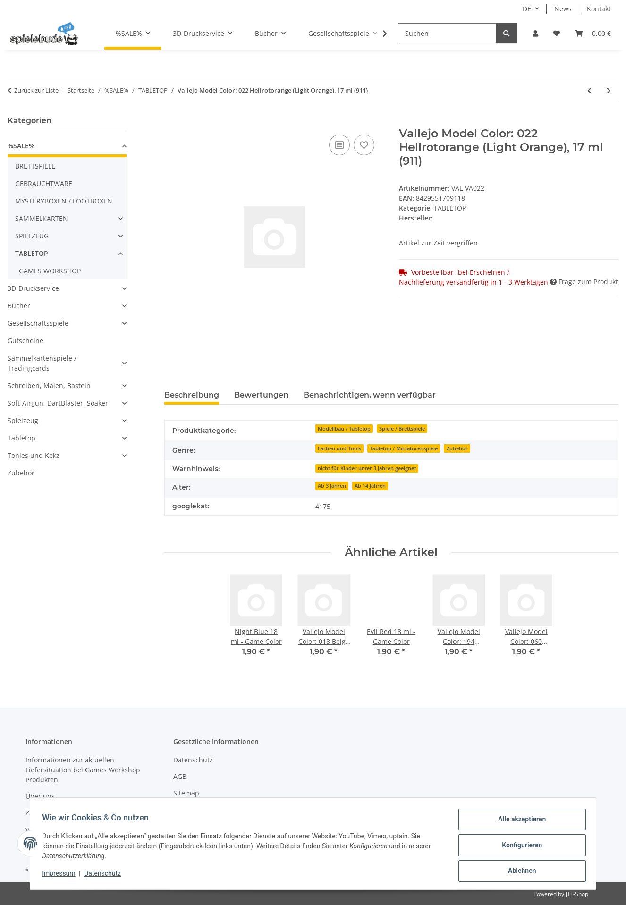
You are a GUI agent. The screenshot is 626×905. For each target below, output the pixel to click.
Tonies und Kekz (33, 455)
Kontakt (599, 8)
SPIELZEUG (32, 235)
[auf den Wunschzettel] (364, 145)
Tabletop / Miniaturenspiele (404, 448)
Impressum (61, 876)
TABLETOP (450, 207)
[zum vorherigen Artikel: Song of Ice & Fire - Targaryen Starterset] (589, 90)
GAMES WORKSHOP (50, 270)
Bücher (19, 305)
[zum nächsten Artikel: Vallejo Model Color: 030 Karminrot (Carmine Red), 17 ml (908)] (608, 90)
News (563, 8)
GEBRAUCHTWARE (43, 183)
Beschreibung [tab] (191, 394)
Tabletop (21, 437)
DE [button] (527, 8)
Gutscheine (25, 340)
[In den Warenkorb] (171, 122)
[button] (535, 33)
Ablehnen (519, 871)
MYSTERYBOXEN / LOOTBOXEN (63, 200)
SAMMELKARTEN (41, 218)
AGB (179, 776)
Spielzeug (23, 420)
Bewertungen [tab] (261, 394)
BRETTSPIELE (35, 165)
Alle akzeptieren (518, 822)
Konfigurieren (519, 847)
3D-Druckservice (33, 288)
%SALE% (21, 145)
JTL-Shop (577, 894)
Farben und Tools (339, 448)
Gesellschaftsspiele (38, 323)
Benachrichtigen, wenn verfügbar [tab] (370, 394)
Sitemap (186, 792)
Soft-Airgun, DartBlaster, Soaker (58, 402)
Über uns (40, 796)
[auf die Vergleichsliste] (339, 145)
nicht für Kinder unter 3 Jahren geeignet (367, 468)
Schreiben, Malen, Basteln (49, 385)
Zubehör (457, 448)
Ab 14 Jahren (370, 485)
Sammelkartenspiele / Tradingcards (42, 363)
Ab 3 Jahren (332, 485)
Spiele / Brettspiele (402, 428)
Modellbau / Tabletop (344, 428)
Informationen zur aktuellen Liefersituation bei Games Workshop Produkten (82, 769)
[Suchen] (447, 33)
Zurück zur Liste (36, 90)
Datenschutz (105, 876)
